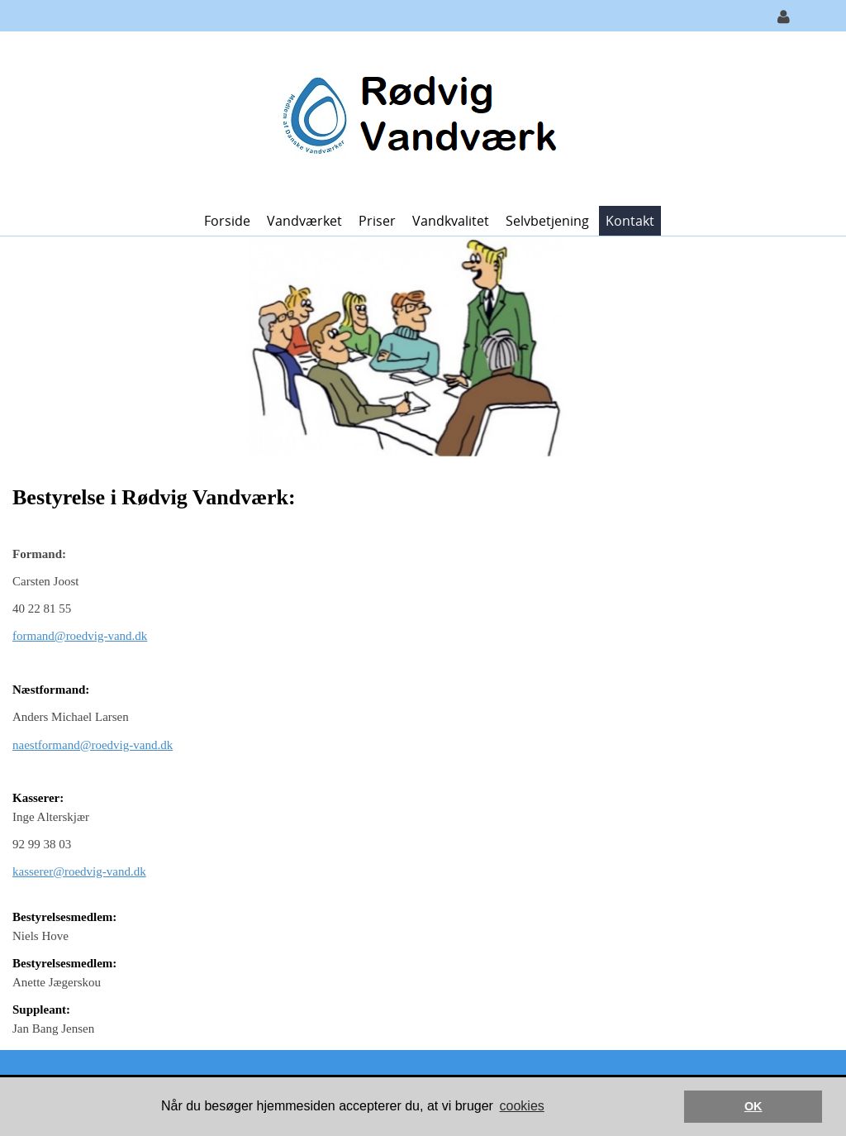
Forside (227, 221)
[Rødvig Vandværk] (417, 117)
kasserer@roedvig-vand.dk (79, 871)
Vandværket (304, 221)
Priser (377, 221)
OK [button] (753, 1106)
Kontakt (630, 221)
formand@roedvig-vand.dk (79, 635)
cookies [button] (522, 1106)
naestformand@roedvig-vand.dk (92, 745)
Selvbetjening (547, 221)
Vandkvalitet (450, 221)
